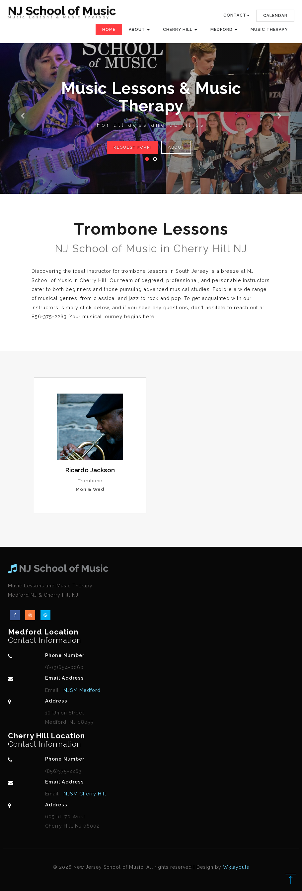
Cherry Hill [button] (180, 29)
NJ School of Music (62, 14)
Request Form (132, 147)
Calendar (275, 15)
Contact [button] (236, 15)
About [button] (139, 29)
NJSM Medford (81, 690)
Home (108, 29)
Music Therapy (269, 29)
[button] (22, 97)
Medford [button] (223, 29)
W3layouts (236, 867)
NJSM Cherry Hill (84, 793)
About (176, 147)
